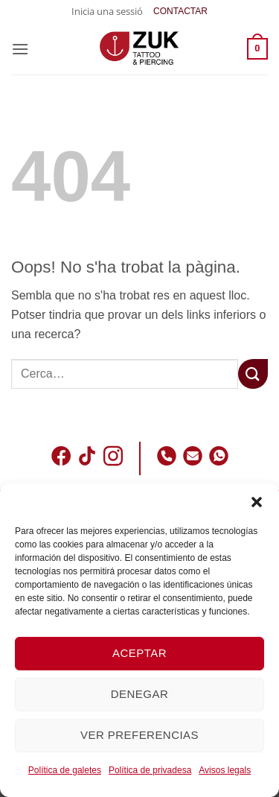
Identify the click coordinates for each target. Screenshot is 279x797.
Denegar (139, 694)
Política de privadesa (150, 770)
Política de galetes (64, 770)
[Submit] (253, 373)
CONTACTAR (180, 11)
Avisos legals (225, 770)
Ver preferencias (139, 734)
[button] (256, 502)
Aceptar (139, 653)
